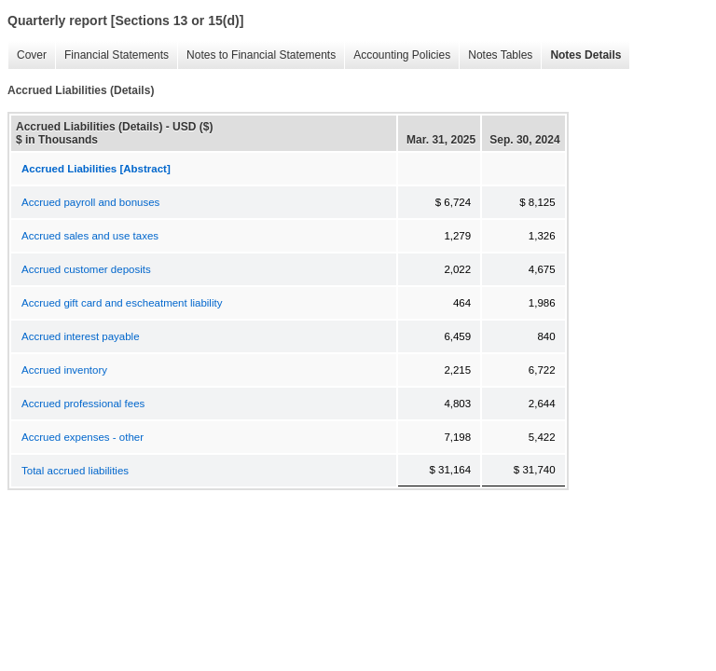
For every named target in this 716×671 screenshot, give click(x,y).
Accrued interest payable (80, 336)
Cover (27, 55)
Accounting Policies (397, 55)
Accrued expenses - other (82, 437)
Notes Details (581, 55)
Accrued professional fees (83, 403)
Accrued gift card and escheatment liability (121, 302)
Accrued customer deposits (86, 269)
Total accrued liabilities (75, 470)
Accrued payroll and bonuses (90, 202)
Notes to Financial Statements (256, 55)
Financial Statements (112, 55)
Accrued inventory (64, 370)
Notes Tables (495, 55)
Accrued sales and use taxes (89, 235)
